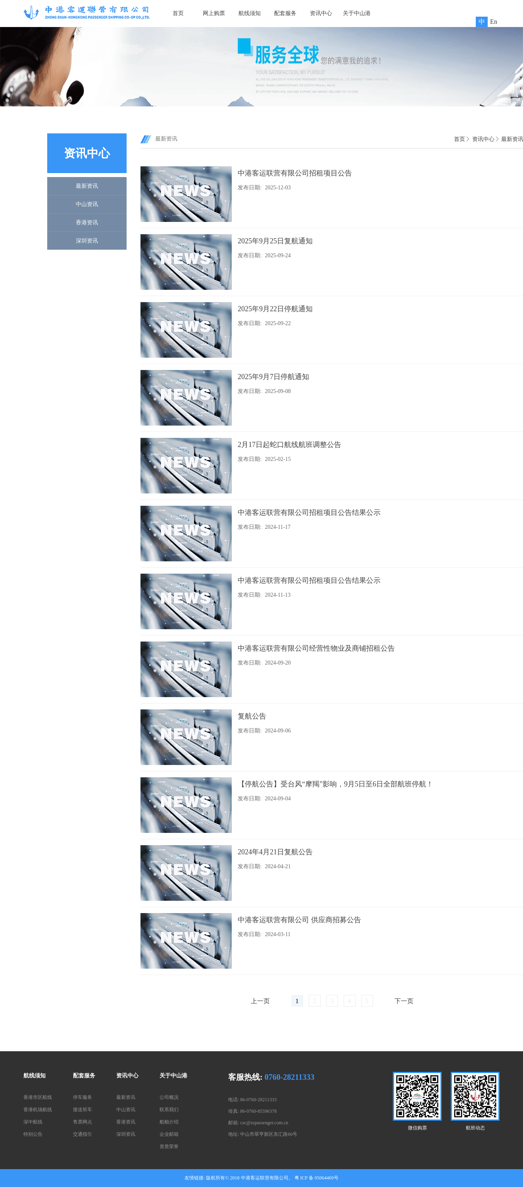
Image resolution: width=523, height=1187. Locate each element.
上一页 (260, 1001)
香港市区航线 (37, 1097)
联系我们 (169, 1109)
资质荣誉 (169, 1146)
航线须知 (249, 13)
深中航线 (32, 1122)
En (493, 21)
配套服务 (285, 13)
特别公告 (32, 1134)
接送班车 (82, 1109)
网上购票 (214, 13)
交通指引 (82, 1134)
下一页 (403, 1001)
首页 (178, 13)
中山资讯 (87, 204)
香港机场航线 (37, 1109)
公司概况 (169, 1097)
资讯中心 (321, 13)
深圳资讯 (87, 241)
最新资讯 (87, 186)
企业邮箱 (169, 1134)
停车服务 (82, 1097)
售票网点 (82, 1122)
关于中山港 (357, 13)
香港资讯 (87, 222)
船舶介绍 (169, 1122)
